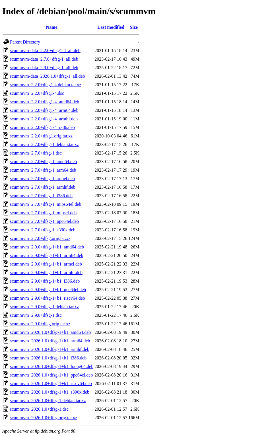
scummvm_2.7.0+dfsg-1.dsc (36, 153)
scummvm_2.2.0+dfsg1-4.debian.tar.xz (45, 84)
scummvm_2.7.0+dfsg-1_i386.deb (41, 195)
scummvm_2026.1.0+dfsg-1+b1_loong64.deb (51, 366)
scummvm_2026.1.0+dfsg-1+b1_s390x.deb (49, 392)
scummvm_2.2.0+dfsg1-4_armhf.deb (44, 118)
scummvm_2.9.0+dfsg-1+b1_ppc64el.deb (48, 289)
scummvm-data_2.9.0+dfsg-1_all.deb (44, 67)
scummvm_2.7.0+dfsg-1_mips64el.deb (45, 204)
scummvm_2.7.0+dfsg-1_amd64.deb (43, 161)
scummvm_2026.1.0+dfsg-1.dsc (39, 409)
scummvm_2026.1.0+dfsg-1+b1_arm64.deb (50, 340)
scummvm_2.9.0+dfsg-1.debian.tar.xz (44, 306)
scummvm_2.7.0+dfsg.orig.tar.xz (40, 238)
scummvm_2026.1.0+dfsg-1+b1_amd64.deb (50, 332)
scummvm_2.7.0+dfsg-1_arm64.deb (43, 170)
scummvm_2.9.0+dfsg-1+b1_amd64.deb (47, 246)
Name (51, 27)
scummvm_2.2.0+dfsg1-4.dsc (37, 93)
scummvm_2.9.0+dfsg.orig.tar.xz (40, 323)
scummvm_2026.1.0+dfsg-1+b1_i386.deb (48, 357)
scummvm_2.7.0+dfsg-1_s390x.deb (42, 229)
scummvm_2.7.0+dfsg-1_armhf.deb (42, 187)
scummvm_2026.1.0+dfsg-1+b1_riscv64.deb (51, 383)
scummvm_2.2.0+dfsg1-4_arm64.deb (44, 110)
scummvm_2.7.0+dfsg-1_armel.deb (42, 178)
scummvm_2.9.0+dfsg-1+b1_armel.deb (46, 264)
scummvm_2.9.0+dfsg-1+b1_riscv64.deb (47, 298)
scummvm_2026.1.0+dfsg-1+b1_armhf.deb (49, 349)
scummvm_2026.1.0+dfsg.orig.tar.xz (43, 417)
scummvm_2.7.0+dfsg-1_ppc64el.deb (44, 221)
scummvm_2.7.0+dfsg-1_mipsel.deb (43, 212)
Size (134, 27)
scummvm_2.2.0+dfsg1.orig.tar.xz (41, 135)
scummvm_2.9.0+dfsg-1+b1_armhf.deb (46, 272)
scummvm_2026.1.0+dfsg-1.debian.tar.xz (48, 400)
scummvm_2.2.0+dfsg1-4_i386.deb (42, 127)
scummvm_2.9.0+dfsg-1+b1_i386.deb (45, 281)
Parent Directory (25, 42)
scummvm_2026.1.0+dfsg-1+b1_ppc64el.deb (51, 375)
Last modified (110, 27)
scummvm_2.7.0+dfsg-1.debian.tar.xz (44, 144)
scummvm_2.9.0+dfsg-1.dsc (36, 315)
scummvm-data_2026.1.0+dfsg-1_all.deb (47, 76)
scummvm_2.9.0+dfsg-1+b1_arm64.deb (46, 255)
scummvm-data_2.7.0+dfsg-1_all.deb (44, 59)
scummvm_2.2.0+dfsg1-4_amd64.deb (44, 101)
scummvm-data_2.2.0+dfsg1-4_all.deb (45, 50)
